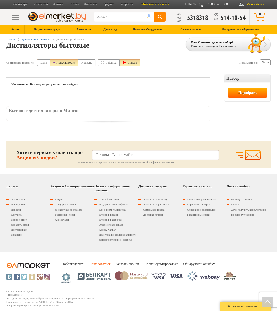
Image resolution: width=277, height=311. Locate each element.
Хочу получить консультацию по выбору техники (248, 212)
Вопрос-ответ (19, 219)
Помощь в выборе (241, 199)
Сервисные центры (198, 204)
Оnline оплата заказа (111, 224)
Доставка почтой (153, 214)
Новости (16, 209)
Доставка (91, 4)
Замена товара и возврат (201, 199)
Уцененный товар (65, 214)
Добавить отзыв (20, 224)
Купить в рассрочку (110, 219)
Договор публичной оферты (115, 239)
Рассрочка (126, 4)
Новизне (86, 62)
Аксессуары (62, 219)
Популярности (65, 62)
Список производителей (201, 209)
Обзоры (235, 204)
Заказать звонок (127, 264)
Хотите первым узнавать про (49, 155)
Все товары (19, 4)
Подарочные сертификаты (114, 204)
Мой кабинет (256, 4)
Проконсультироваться (161, 264)
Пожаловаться (99, 264)
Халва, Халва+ (107, 229)
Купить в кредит (108, 214)
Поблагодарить (73, 264)
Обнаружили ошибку (199, 264)
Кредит (108, 4)
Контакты (40, 4)
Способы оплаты (109, 199)
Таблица (111, 62)
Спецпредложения (66, 204)
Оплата (73, 4)
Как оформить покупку (112, 209)
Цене (43, 62)
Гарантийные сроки (198, 214)
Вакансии (16, 234)
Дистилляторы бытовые (36, 39)
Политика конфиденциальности (117, 234)
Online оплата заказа (154, 4)
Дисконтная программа (68, 209)
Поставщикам (19, 229)
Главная (11, 39)
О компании (18, 199)
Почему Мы (18, 204)
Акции (58, 4)
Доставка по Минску (155, 199)
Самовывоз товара (153, 209)
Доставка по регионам (156, 204)
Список (132, 62)
